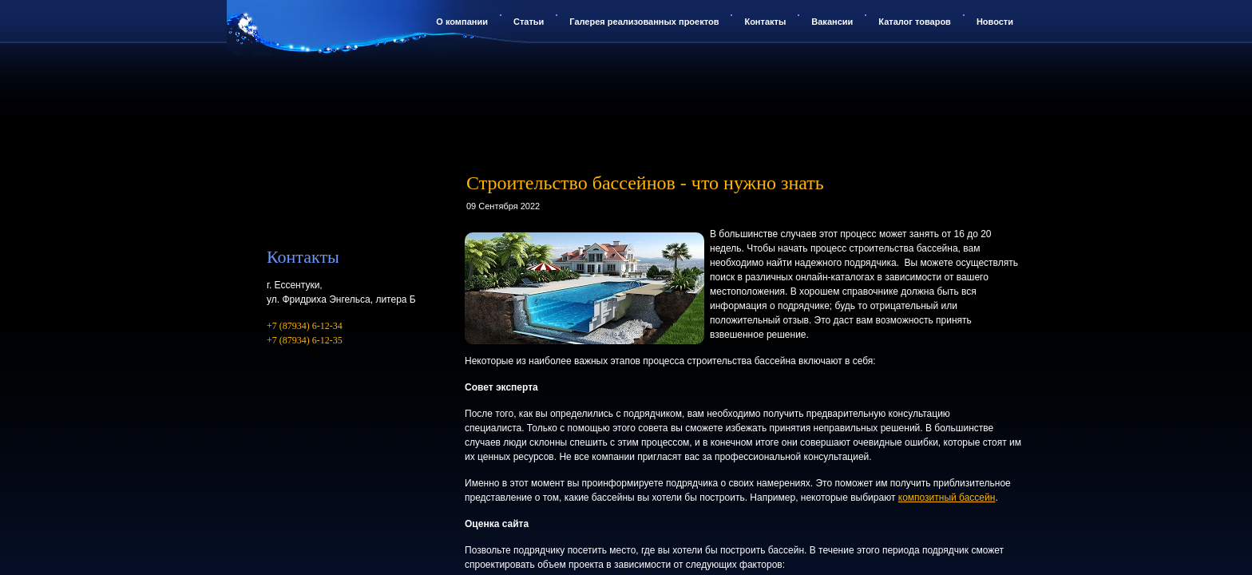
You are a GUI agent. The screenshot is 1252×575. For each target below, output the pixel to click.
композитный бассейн (947, 497)
